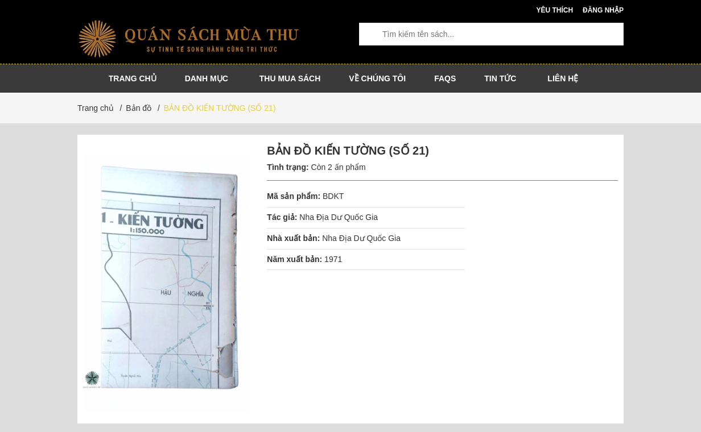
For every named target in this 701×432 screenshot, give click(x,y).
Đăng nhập (603, 10)
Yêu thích (554, 10)
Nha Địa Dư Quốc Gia (338, 217)
